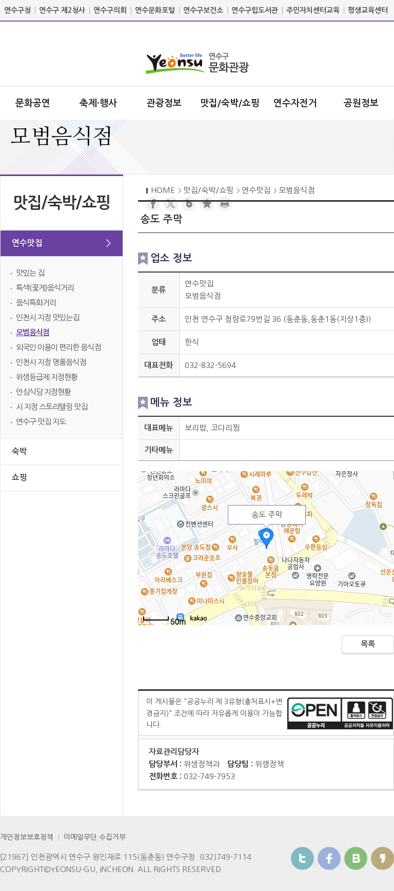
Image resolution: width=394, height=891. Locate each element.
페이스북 (329, 858)
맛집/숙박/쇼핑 (230, 103)
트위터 (302, 858)
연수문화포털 (155, 10)
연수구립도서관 (254, 10)
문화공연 (32, 103)
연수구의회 (110, 10)
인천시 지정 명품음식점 (51, 362)
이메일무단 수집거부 (95, 837)
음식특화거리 (36, 302)
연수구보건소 (203, 10)
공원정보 (361, 103)
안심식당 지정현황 (43, 392)
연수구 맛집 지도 (41, 421)
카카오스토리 (382, 858)
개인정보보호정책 (26, 837)
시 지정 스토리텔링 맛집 (51, 407)
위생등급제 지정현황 (46, 377)
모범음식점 (32, 332)
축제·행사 (98, 103)
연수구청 (17, 10)
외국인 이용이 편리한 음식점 (58, 347)
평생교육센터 (368, 10)
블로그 (355, 858)
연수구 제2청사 (62, 10)
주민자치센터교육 (313, 10)
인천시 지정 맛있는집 (47, 317)
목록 (368, 644)
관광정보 (164, 103)
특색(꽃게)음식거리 (45, 288)
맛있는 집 (30, 273)
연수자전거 (295, 103)
